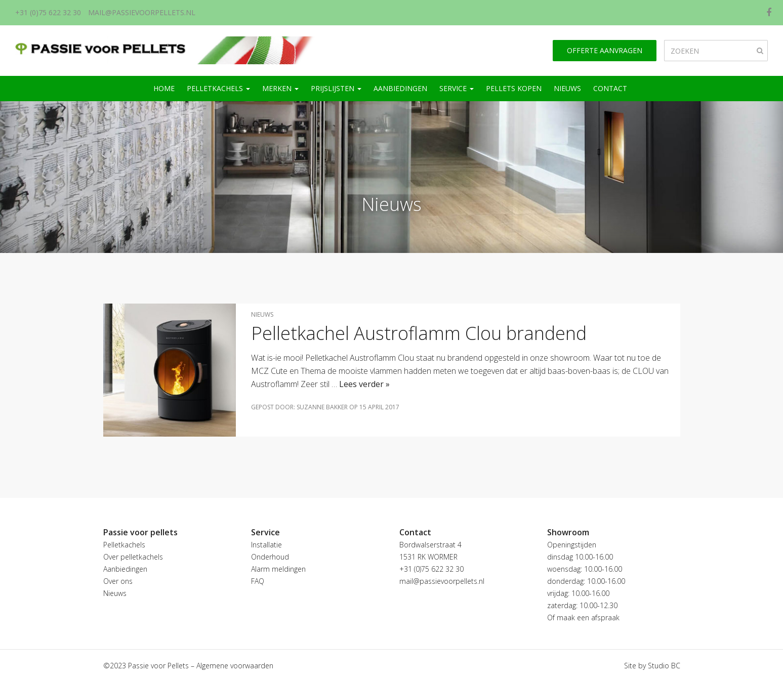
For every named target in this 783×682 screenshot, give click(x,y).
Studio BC (664, 665)
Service (456, 88)
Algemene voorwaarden (234, 665)
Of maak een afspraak (583, 617)
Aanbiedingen (400, 88)
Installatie (266, 544)
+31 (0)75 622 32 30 (48, 12)
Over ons (118, 581)
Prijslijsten (336, 88)
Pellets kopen (514, 88)
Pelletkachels (218, 88)
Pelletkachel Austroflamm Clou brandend (419, 333)
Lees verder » (364, 384)
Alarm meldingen (278, 569)
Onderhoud (270, 557)
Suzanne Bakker (322, 407)
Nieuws (567, 88)
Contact (610, 88)
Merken (280, 88)
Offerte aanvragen (604, 50)
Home (164, 88)
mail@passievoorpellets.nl (141, 12)
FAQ (257, 581)
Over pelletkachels (133, 557)
